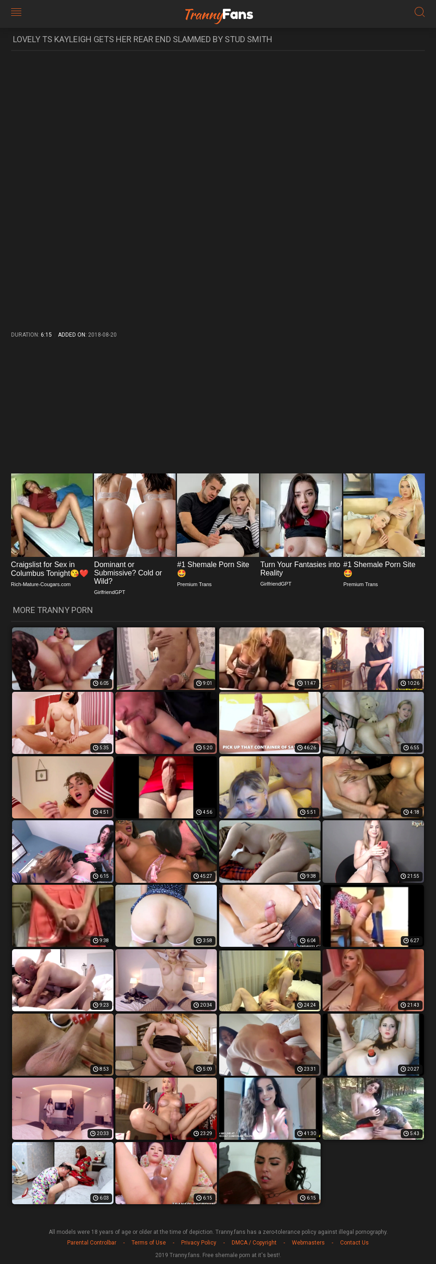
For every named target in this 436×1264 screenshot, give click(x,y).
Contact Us (354, 1242)
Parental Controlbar (91, 1242)
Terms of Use (149, 1242)
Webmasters (308, 1242)
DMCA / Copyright (254, 1242)
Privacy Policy (198, 1242)
